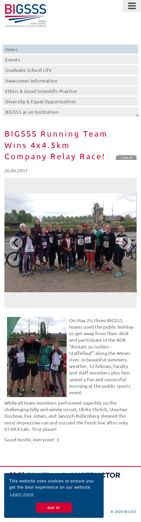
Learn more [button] (22, 494)
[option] (70, 242)
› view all (126, 157)
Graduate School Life (28, 70)
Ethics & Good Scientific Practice (41, 91)
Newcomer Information (31, 80)
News (11, 49)
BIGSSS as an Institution (31, 111)
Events (12, 59)
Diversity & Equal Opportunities (40, 101)
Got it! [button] (53, 508)
